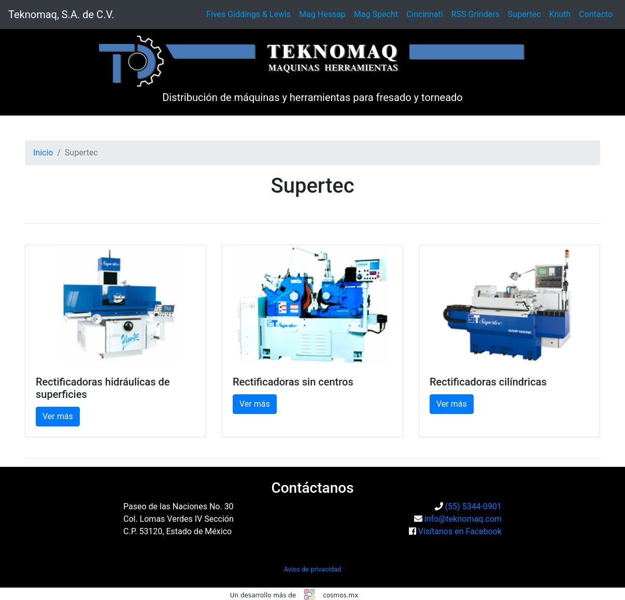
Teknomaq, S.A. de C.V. (61, 14)
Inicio (43, 153)
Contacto (596, 14)
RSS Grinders (475, 14)
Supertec (524, 14)
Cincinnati (424, 14)
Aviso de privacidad (313, 569)
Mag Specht (376, 14)
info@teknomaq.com (463, 519)
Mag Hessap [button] (322, 14)
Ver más (57, 416)
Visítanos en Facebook (460, 531)
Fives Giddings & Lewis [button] (248, 14)
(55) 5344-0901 (473, 506)
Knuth (560, 14)
